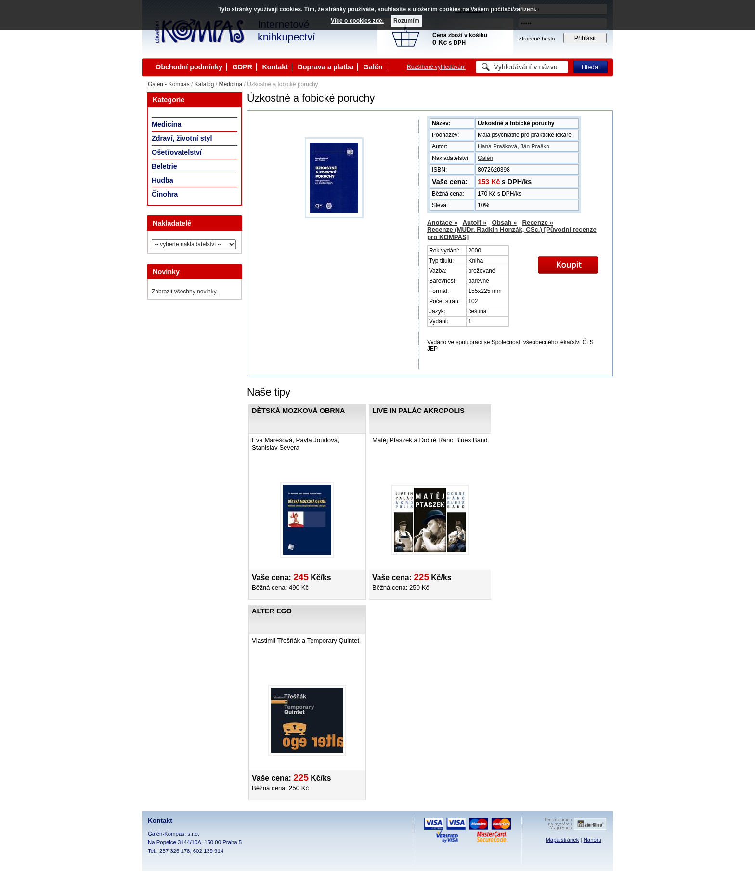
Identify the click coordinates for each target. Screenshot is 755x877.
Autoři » (475, 222)
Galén (373, 67)
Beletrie (164, 166)
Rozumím (406, 20)
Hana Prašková (497, 146)
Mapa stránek (562, 840)
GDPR (242, 67)
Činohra (165, 194)
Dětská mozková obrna (298, 410)
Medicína (230, 84)
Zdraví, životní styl (182, 138)
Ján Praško (535, 146)
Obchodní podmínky (189, 67)
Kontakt (275, 67)
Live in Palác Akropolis (418, 410)
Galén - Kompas (169, 84)
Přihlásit (585, 38)
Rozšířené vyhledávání (436, 67)
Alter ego (272, 611)
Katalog (204, 84)
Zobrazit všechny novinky (184, 291)
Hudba (162, 180)
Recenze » (537, 222)
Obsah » (504, 222)
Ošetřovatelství (177, 152)
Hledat (591, 67)
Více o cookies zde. (357, 20)
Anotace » (442, 222)
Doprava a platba (325, 67)
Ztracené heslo (537, 38)
